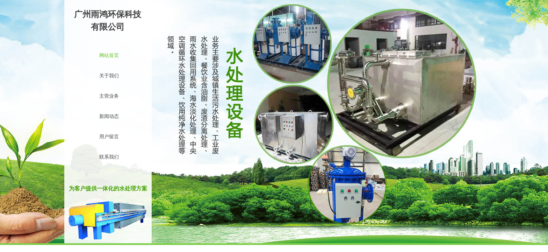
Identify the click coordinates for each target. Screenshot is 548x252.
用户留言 (109, 136)
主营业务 (109, 96)
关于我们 (109, 75)
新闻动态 (109, 116)
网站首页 (109, 55)
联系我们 (109, 157)
